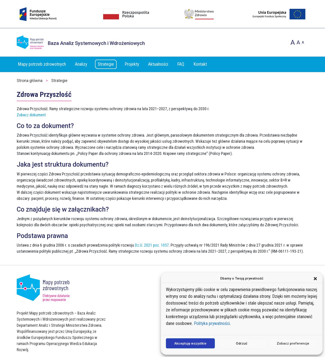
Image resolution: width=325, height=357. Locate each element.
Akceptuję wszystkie (190, 343)
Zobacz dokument (31, 114)
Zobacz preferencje (293, 343)
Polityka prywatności (212, 323)
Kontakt (200, 64)
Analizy (81, 64)
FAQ (180, 64)
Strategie (106, 64)
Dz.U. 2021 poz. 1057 (152, 245)
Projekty (132, 64)
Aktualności (158, 64)
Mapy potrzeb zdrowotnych (42, 64)
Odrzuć (241, 343)
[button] (315, 278)
